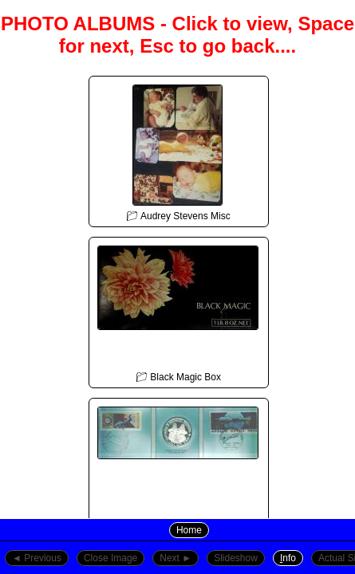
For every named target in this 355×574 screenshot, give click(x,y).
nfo (288, 558)
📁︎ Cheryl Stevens (177, 471)
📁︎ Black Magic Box (177, 310)
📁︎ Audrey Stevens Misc (177, 149)
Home (189, 530)
